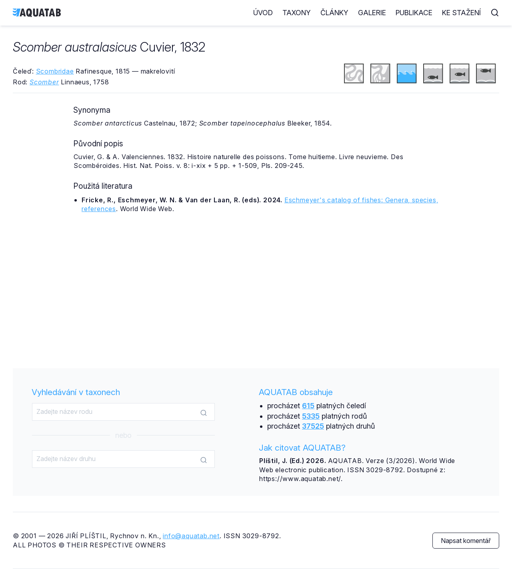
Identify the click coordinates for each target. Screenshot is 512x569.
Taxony (296, 12)
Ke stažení (461, 12)
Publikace (414, 12)
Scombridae (55, 71)
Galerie (372, 12)
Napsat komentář (466, 541)
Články (334, 12)
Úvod (263, 12)
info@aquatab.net (191, 536)
